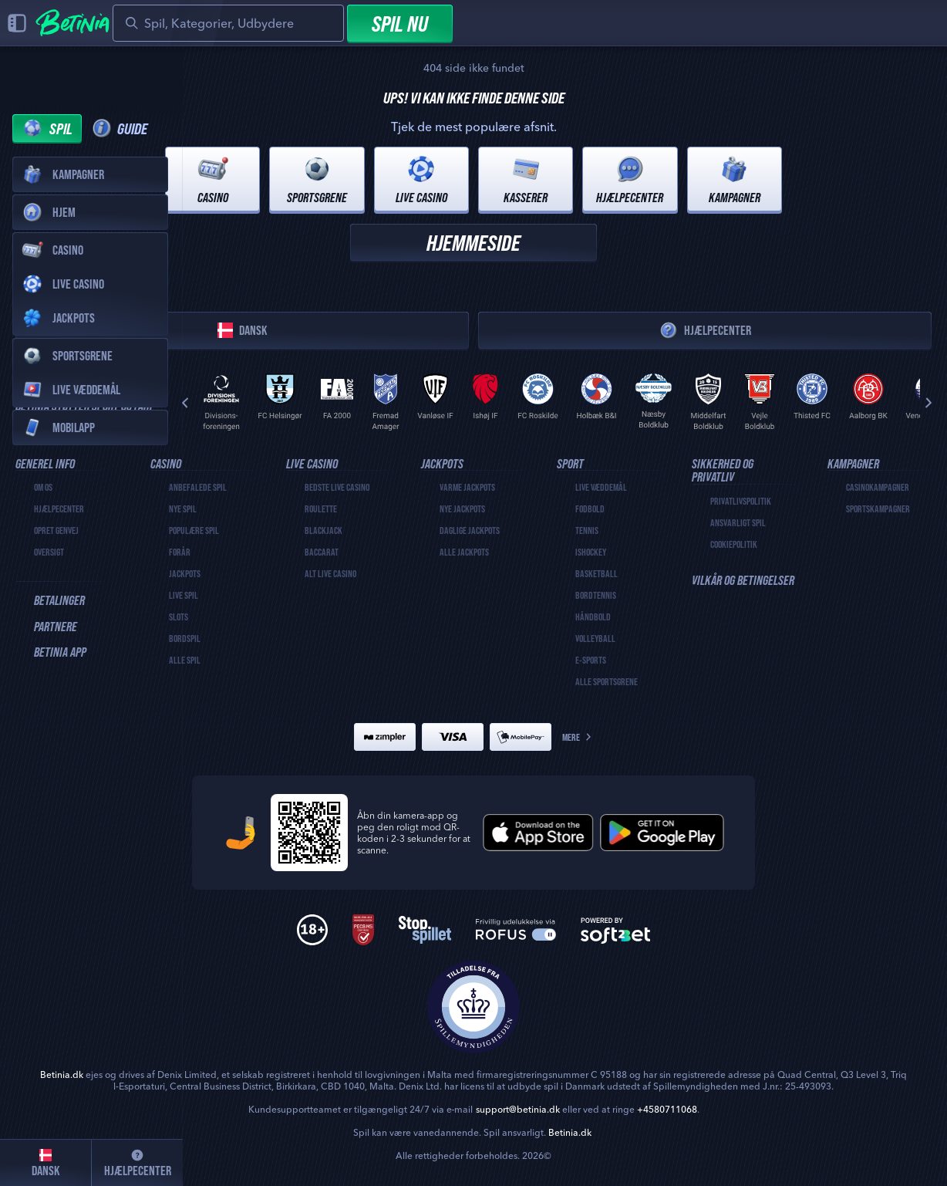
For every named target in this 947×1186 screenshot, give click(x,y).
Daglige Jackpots (470, 530)
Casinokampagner (877, 487)
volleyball (595, 638)
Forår (179, 551)
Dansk (242, 330)
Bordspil (185, 638)
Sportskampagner (878, 508)
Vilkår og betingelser (743, 580)
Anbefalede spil (198, 487)
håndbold (593, 616)
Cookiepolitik (733, 544)
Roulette (321, 508)
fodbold (590, 508)
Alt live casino (330, 573)
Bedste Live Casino (337, 487)
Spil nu (400, 23)
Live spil (183, 595)
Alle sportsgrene (606, 681)
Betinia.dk (569, 1132)
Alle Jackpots (464, 551)
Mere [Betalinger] (578, 737)
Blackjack (323, 530)
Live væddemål (601, 487)
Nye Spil (183, 508)
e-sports (590, 659)
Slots (178, 616)
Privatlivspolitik (740, 500)
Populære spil (194, 530)
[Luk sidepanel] (17, 23)
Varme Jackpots (467, 487)
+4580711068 (667, 1109)
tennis (586, 530)
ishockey (590, 551)
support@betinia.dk (518, 1109)
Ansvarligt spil (738, 522)
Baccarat (322, 551)
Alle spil (185, 659)
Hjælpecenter (705, 330)
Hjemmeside (473, 242)
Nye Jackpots (462, 508)
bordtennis (595, 595)
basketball (596, 573)
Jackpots (185, 573)
